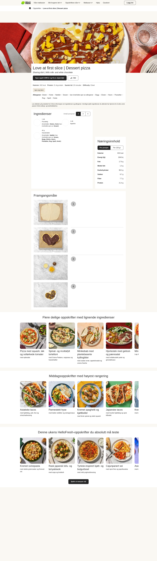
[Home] (30, 8)
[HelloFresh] (26, 2)
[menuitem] (26, 3)
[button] (62, 114)
